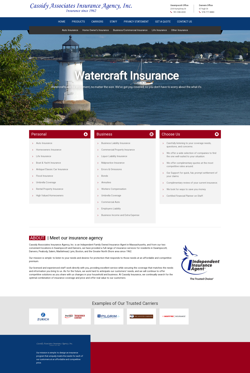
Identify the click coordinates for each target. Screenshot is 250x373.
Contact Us (184, 21)
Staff (113, 21)
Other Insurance (179, 30)
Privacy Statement (136, 21)
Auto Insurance (70, 30)
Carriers (97, 21)
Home (61, 21)
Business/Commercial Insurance (130, 30)
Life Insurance (159, 30)
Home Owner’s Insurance (95, 30)
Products (78, 21)
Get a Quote (163, 21)
